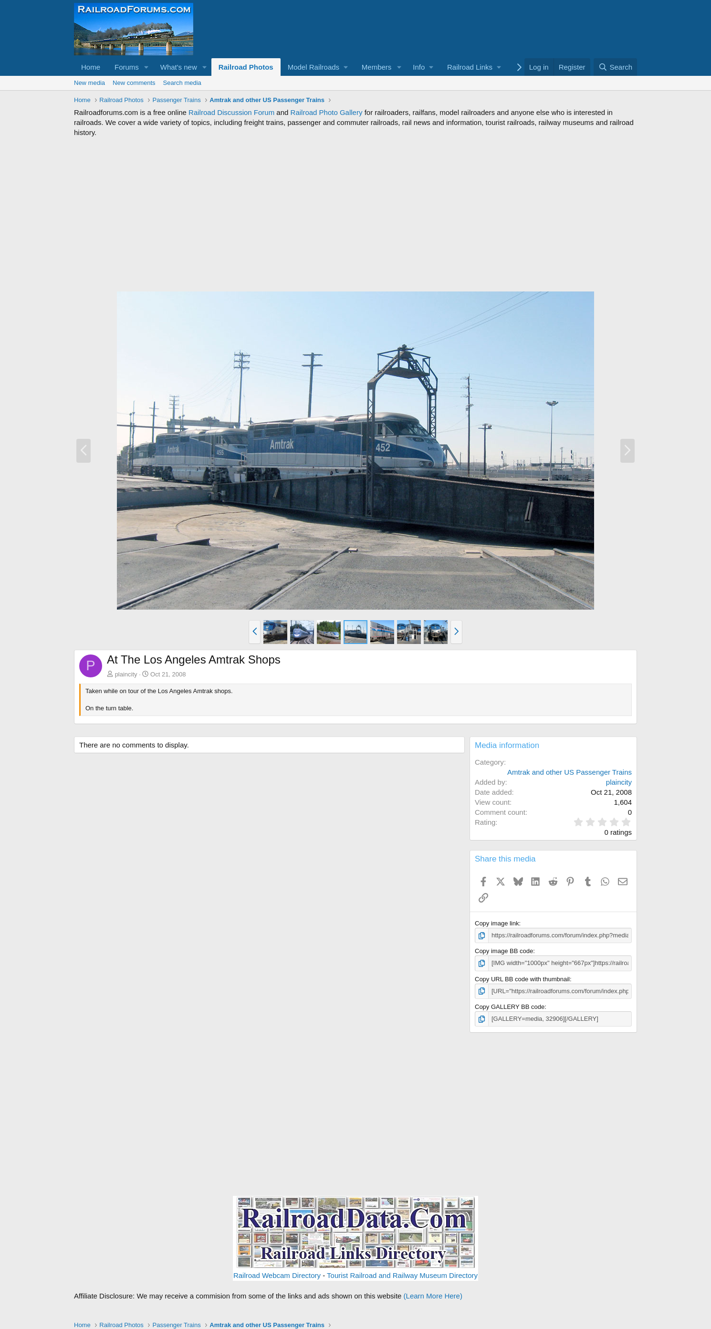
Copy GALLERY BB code (509, 1006)
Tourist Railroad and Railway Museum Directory (402, 1275)
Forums (127, 67)
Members (377, 67)
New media (89, 82)
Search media (182, 82)
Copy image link (497, 923)
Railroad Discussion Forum (231, 112)
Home (90, 67)
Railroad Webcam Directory (277, 1275)
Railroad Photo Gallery (327, 112)
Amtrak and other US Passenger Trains (569, 772)
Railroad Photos (246, 67)
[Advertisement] (355, 214)
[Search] (615, 67)
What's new (178, 67)
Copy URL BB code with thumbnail (522, 979)
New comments (134, 82)
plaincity (126, 674)
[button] (146, 67)
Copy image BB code (504, 951)
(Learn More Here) (433, 1296)
